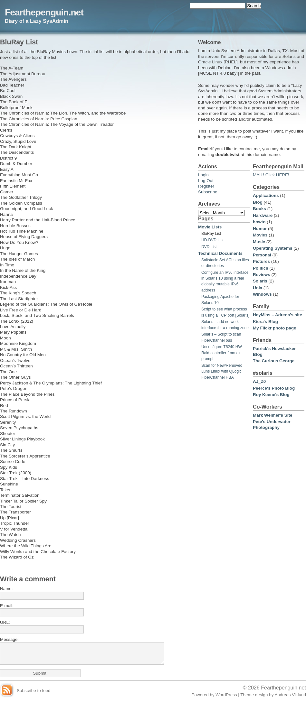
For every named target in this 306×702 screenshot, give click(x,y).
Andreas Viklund (290, 694)
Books (259, 208)
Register (206, 186)
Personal (262, 255)
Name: (6, 588)
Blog (258, 202)
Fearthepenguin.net (44, 12)
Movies (260, 235)
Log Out (206, 180)
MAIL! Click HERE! (271, 174)
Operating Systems (272, 248)
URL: (5, 622)
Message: (9, 639)
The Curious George (273, 360)
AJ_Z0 (259, 381)
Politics (260, 268)
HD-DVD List (212, 240)
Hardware (263, 215)
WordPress (226, 694)
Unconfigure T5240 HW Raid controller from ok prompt (221, 353)
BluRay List (211, 233)
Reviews (261, 274)
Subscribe (207, 191)
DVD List (209, 247)
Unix (257, 287)
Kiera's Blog (265, 321)
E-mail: (7, 605)
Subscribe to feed (34, 690)
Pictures (261, 261)
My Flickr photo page (274, 328)
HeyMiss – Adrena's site (277, 314)
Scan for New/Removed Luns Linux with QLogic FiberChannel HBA (222, 371)
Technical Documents (220, 253)
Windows (262, 294)
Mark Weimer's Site (272, 415)
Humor (260, 228)
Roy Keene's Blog (271, 394)
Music (259, 241)
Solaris (260, 281)
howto (259, 221)
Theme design (254, 694)
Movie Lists (210, 227)
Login (203, 174)
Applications (266, 195)
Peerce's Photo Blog (274, 388)
